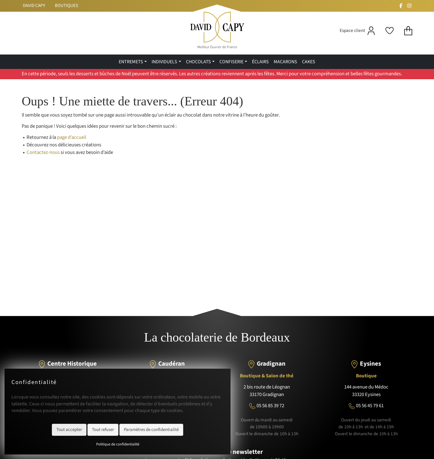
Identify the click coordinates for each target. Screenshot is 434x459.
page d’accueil (71, 137)
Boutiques (66, 5)
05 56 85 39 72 (270, 405)
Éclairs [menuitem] (260, 61)
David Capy (34, 5)
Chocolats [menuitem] (198, 61)
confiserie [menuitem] (231, 61)
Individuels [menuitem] (164, 61)
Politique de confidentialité (117, 444)
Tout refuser (103, 429)
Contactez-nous (43, 152)
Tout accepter (69, 429)
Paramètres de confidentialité (151, 429)
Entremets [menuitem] (131, 61)
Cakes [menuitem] (308, 61)
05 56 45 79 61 (370, 405)
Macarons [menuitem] (285, 61)
